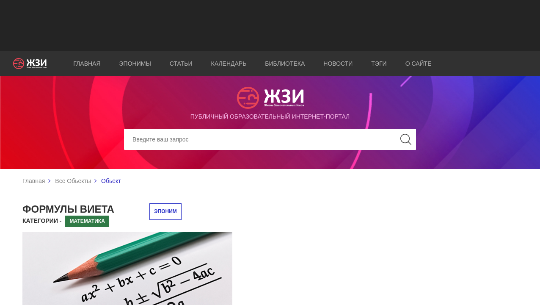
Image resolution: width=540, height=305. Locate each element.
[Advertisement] (270, 25)
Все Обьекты (73, 180)
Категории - (42, 220)
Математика (87, 221)
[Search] (270, 139)
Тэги (378, 63)
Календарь (229, 63)
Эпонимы (135, 63)
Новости (338, 63)
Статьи (181, 63)
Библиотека (285, 63)
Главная (86, 63)
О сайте (418, 63)
